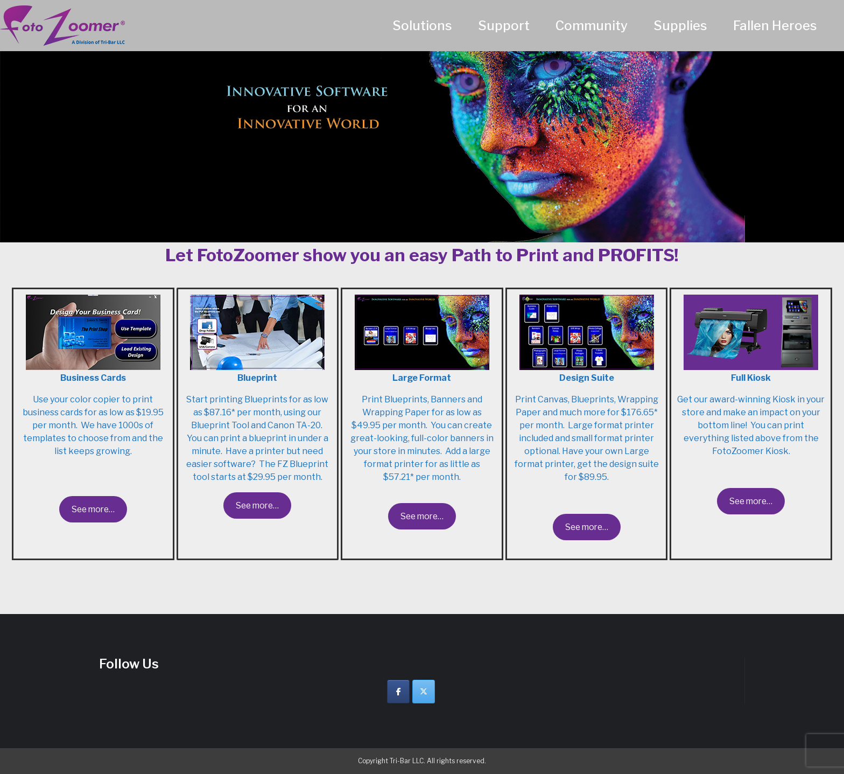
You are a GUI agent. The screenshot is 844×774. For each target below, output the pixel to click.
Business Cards (93, 378)
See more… (93, 509)
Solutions (422, 25)
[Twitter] (423, 691)
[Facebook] (398, 691)
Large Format (421, 378)
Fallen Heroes (775, 25)
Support (504, 25)
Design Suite (586, 378)
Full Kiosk (751, 378)
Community (591, 25)
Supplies (680, 25)
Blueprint (257, 378)
